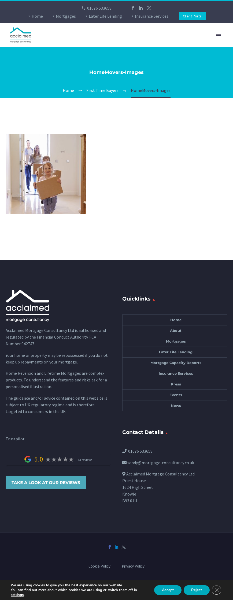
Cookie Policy (99, 566)
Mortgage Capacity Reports (175, 363)
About (176, 330)
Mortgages (66, 16)
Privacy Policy (133, 566)
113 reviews (84, 460)
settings (17, 594)
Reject (196, 589)
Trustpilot (15, 438)
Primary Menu (218, 35)
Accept (166, 589)
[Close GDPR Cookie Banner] (216, 590)
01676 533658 (99, 8)
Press (176, 384)
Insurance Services (151, 16)
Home (37, 16)
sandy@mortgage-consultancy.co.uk (160, 462)
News (176, 405)
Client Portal (192, 16)
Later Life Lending (105, 16)
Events (175, 395)
